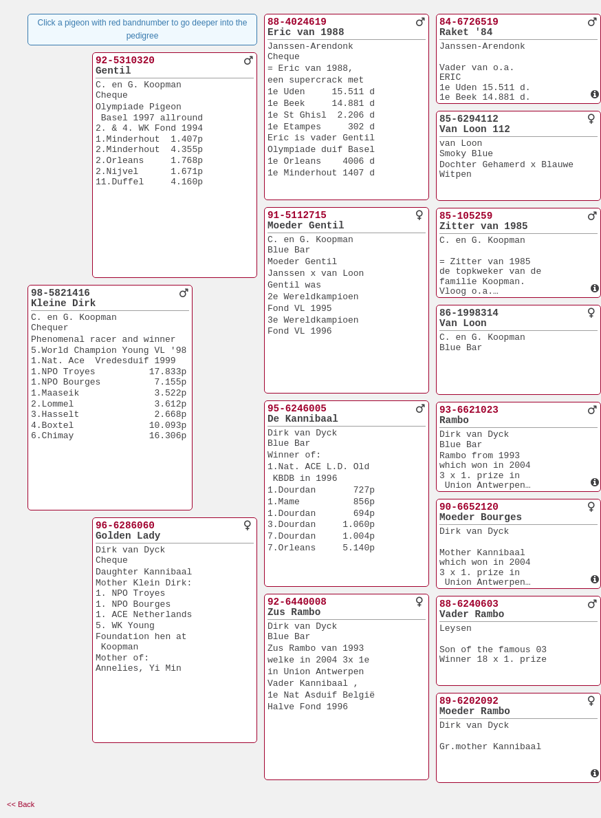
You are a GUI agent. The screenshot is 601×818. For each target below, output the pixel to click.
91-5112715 (297, 215)
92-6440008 (297, 601)
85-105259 (465, 216)
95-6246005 (297, 408)
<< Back (20, 804)
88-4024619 (297, 22)
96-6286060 (125, 525)
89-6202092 (469, 701)
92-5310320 (125, 60)
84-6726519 (469, 22)
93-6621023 (469, 410)
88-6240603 (469, 604)
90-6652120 (469, 507)
